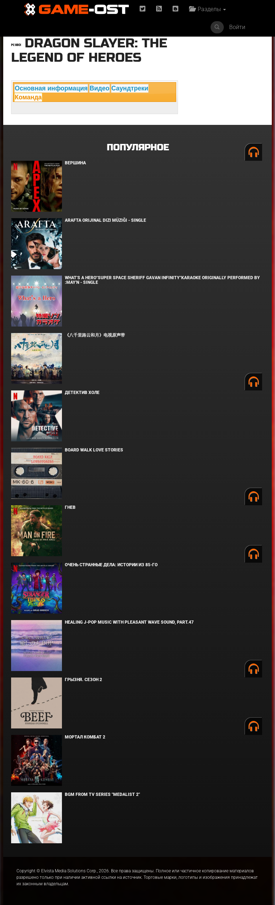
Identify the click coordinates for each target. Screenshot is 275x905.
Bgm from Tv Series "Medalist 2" (102, 794)
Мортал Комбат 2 (85, 737)
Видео (99, 88)
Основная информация (51, 88)
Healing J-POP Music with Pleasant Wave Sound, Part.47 (129, 622)
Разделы (207, 9)
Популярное (138, 147)
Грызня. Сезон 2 (83, 679)
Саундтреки (129, 88)
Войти (237, 27)
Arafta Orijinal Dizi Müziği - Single (105, 220)
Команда (28, 97)
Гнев (70, 507)
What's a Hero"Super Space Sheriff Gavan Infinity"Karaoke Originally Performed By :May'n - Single (162, 280)
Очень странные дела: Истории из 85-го (111, 564)
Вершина (75, 162)
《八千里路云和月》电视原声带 (95, 335)
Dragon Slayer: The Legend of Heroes (89, 50)
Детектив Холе (82, 392)
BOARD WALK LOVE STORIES (94, 449)
